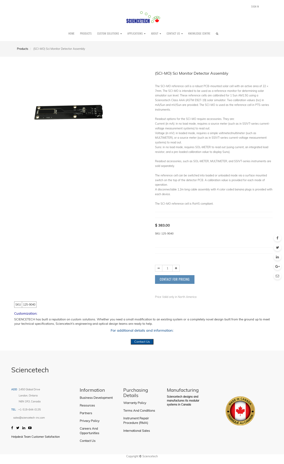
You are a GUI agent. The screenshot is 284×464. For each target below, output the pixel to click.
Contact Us (142, 342)
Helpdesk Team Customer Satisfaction (35, 437)
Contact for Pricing (175, 279)
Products (22, 49)
